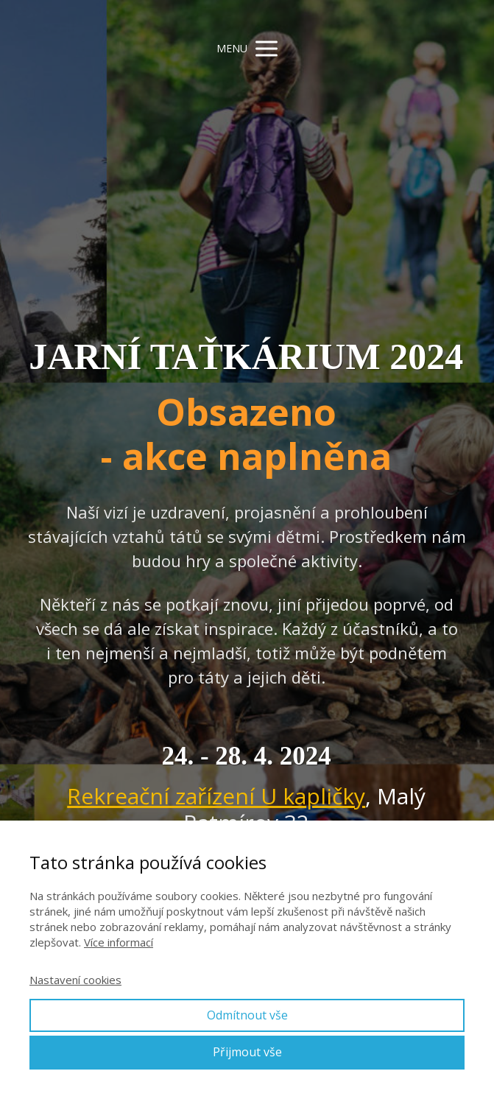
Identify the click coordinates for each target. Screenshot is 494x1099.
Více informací (118, 942)
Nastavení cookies (75, 979)
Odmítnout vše (247, 1015)
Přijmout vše (247, 1052)
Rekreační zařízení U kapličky (216, 796)
